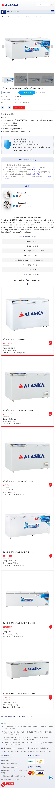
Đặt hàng (19, 108)
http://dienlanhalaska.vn (39, 748)
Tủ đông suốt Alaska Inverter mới (29, 17)
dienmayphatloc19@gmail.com (15, 748)
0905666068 (25, 196)
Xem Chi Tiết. (36, 169)
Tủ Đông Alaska (11, 17)
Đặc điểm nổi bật (8, 114)
